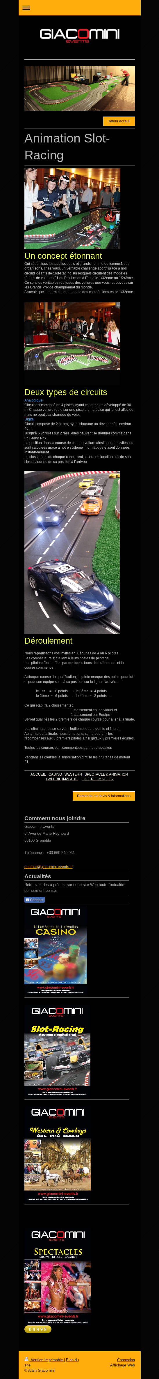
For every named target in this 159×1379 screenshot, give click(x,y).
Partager (35, 900)
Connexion (126, 1359)
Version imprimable (44, 1359)
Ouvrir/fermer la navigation (79, 7)
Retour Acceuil (119, 121)
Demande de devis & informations (104, 796)
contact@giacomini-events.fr (48, 866)
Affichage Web (122, 1365)
